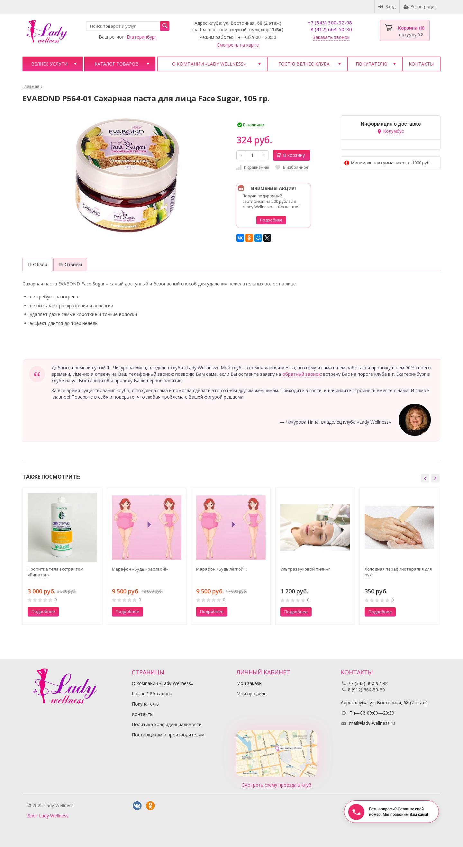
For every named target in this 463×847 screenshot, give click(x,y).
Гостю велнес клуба (304, 64)
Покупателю (371, 64)
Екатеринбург (142, 37)
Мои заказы (249, 683)
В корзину (290, 155)
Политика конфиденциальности (167, 724)
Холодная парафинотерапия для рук (398, 572)
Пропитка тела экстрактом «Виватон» (55, 572)
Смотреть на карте (238, 45)
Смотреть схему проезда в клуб (276, 785)
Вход (386, 6)
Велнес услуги (49, 64)
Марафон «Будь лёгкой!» (221, 569)
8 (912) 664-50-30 (331, 29)
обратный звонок (301, 374)
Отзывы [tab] (70, 264)
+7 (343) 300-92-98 (330, 22)
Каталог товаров (117, 64)
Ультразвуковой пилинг (305, 569)
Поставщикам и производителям (168, 735)
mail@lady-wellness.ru (372, 723)
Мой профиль (251, 693)
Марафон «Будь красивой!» (140, 569)
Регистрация (420, 6)
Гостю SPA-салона (152, 693)
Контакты (421, 64)
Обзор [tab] (37, 264)
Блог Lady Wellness (47, 816)
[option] (62, 556)
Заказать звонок (331, 37)
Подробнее (271, 220)
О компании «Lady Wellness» (209, 64)
